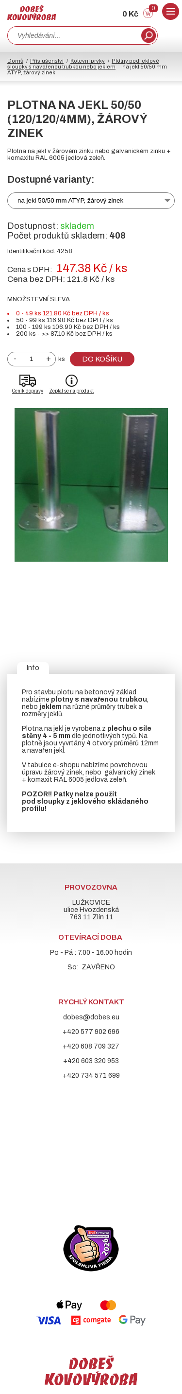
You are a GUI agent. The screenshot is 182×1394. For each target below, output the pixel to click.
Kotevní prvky (87, 61)
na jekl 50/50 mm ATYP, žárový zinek (70, 200)
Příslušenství (47, 61)
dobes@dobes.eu (91, 1017)
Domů (15, 61)
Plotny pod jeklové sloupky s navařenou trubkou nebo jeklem (83, 63)
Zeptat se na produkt (71, 391)
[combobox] (73, 35)
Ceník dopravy (27, 391)
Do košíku (102, 359)
